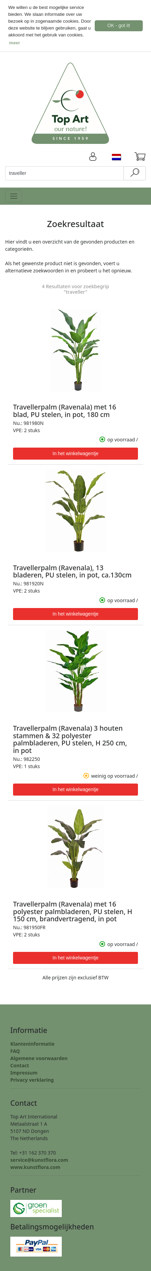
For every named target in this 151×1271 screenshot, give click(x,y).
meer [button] (14, 42)
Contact (19, 1064)
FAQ (15, 1050)
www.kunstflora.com (35, 1166)
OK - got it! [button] (118, 25)
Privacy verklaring (32, 1079)
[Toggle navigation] (13, 195)
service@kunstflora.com (39, 1159)
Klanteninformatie (32, 1043)
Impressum (23, 1072)
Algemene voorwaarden (39, 1057)
